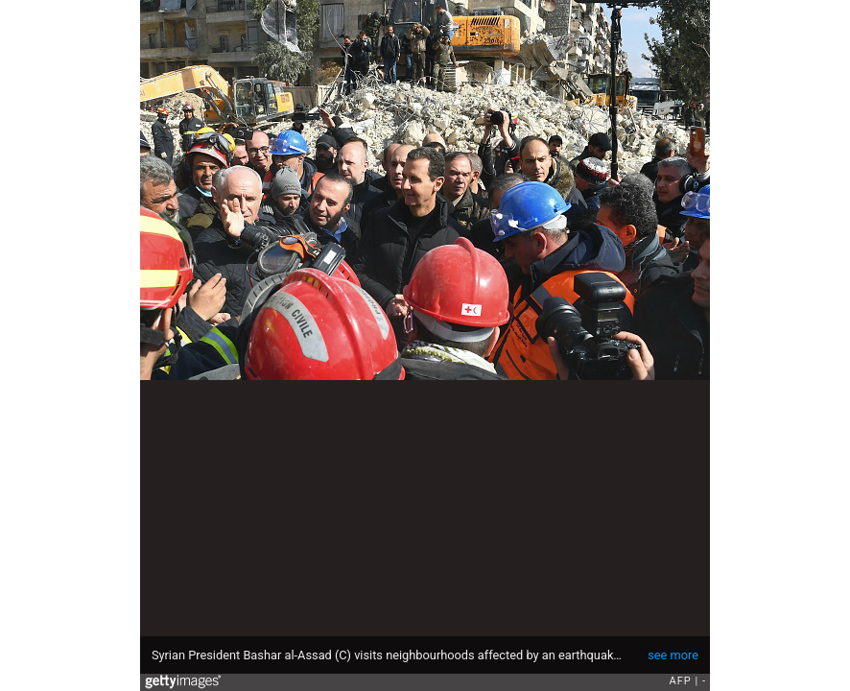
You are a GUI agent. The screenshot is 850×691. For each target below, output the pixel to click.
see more (673, 655)
